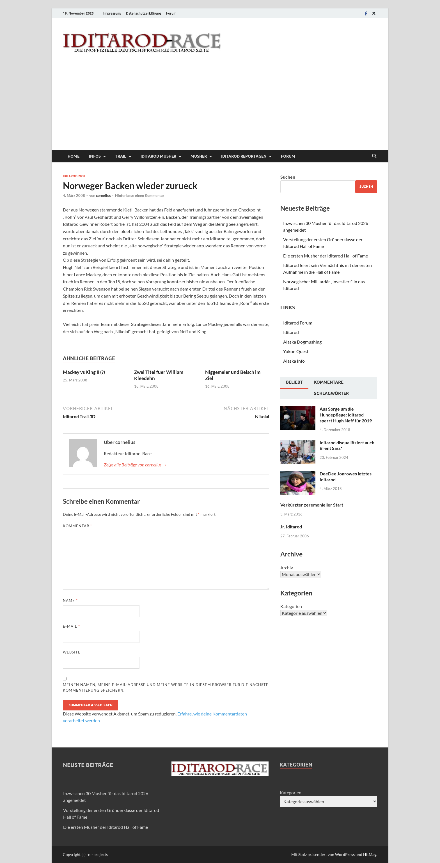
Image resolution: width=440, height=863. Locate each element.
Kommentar (77, 526)
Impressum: (112, 13)
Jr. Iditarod (291, 526)
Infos (95, 156)
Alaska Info (294, 360)
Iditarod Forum (297, 322)
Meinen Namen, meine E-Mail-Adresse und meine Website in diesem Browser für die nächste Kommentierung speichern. (166, 687)
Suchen (287, 176)
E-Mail (71, 626)
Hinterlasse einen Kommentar (139, 195)
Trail (120, 156)
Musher (199, 156)
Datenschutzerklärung (143, 13)
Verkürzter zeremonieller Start (311, 504)
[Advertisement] (220, 107)
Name (70, 600)
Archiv (286, 567)
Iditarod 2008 (74, 176)
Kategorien (291, 606)
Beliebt (294, 382)
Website (72, 652)
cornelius (103, 195)
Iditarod (291, 332)
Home (73, 156)
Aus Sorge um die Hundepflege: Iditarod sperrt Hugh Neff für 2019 (346, 414)
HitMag (369, 854)
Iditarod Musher (158, 156)
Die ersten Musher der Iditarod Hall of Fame (325, 255)
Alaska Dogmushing (302, 341)
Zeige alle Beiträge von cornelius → (135, 464)
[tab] (294, 383)
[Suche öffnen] (374, 156)
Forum (171, 13)
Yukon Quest (295, 351)
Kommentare (328, 382)
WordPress (345, 854)
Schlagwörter (331, 393)
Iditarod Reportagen (244, 156)
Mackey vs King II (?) (84, 372)
